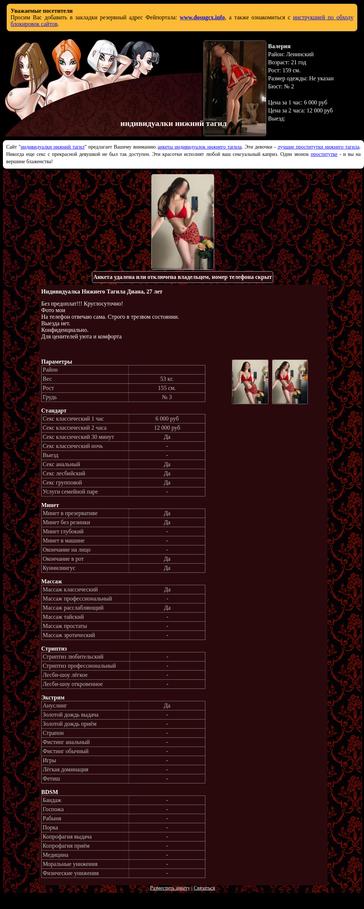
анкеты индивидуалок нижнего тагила (200, 147)
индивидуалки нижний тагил (53, 147)
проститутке (324, 154)
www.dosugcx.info (202, 17)
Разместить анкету (170, 888)
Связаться (204, 888)
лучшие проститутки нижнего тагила (319, 147)
